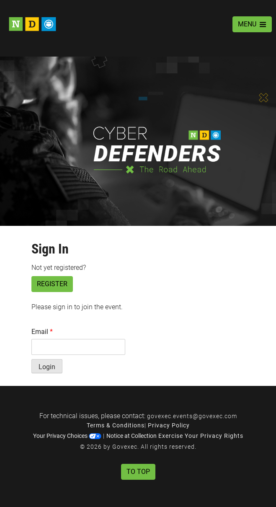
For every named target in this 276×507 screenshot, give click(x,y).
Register (52, 284)
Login (47, 367)
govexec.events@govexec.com (192, 416)
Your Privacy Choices (67, 435)
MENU (252, 24)
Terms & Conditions (115, 425)
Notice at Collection (131, 435)
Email (42, 332)
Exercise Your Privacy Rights (200, 435)
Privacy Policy (169, 425)
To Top (138, 472)
